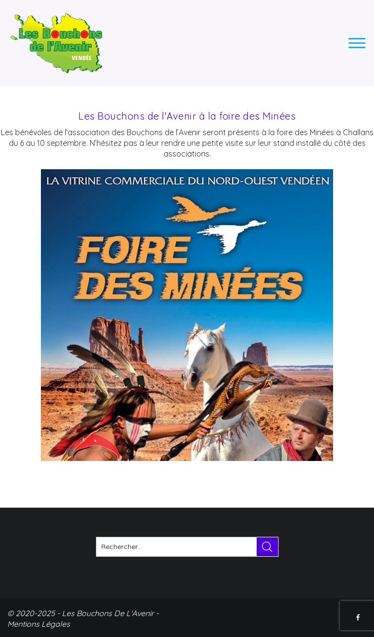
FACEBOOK (359, 617)
